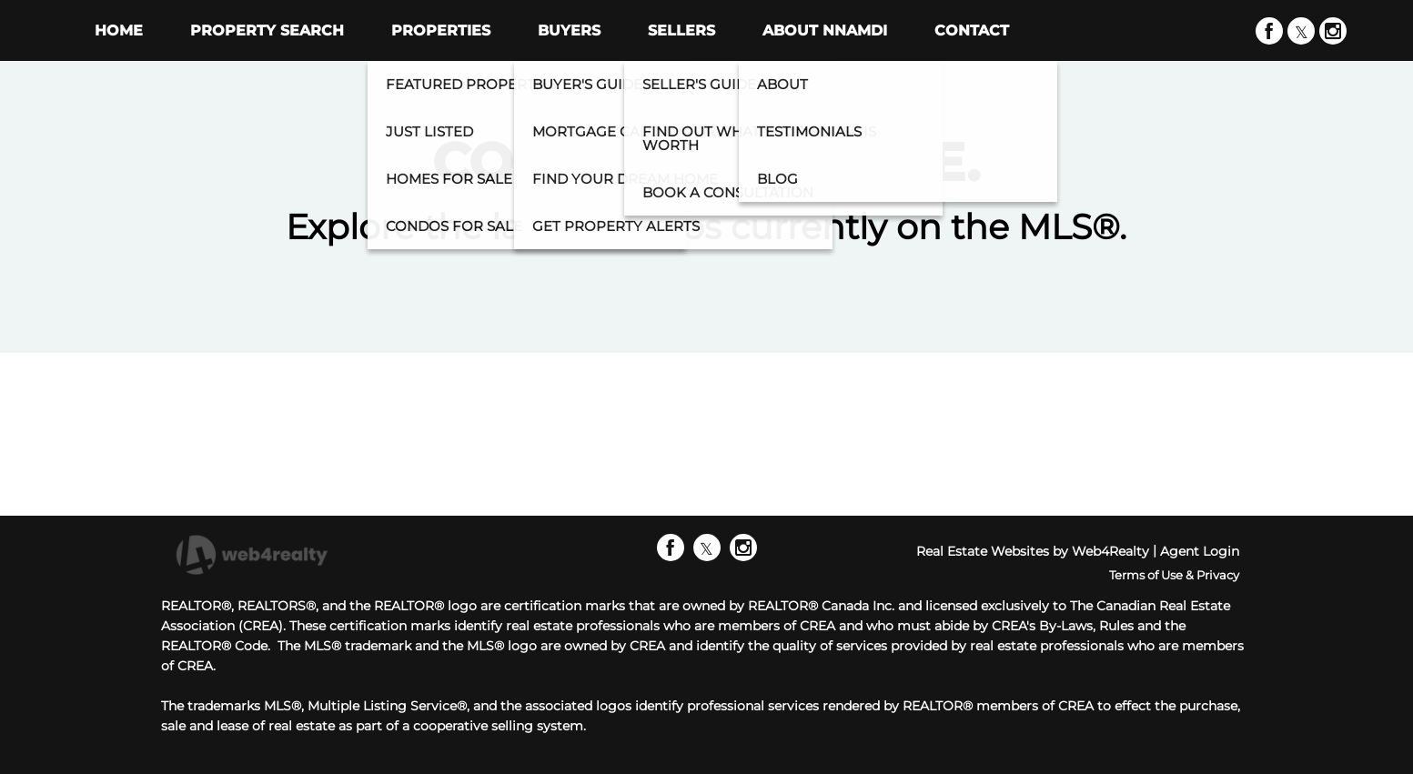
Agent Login (1199, 551)
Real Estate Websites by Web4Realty (1032, 551)
